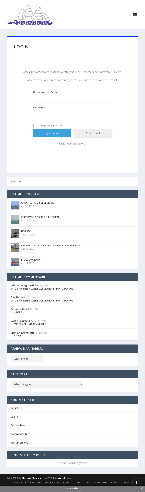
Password (39, 113)
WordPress (64, 483)
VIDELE (18, 318)
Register (16, 413)
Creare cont (93, 138)
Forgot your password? (72, 149)
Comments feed (20, 439)
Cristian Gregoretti (22, 291)
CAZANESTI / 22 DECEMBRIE (37, 208)
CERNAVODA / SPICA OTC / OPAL (40, 222)
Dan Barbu (17, 303)
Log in (14, 422)
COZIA (17, 341)
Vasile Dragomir (20, 326)
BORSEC (26, 237)
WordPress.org (19, 448)
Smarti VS (17, 315)
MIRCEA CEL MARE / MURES (30, 330)
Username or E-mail (45, 98)
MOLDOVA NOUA (31, 265)
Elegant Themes (31, 483)
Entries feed (18, 431)
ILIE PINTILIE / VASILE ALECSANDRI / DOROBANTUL (51, 251)
